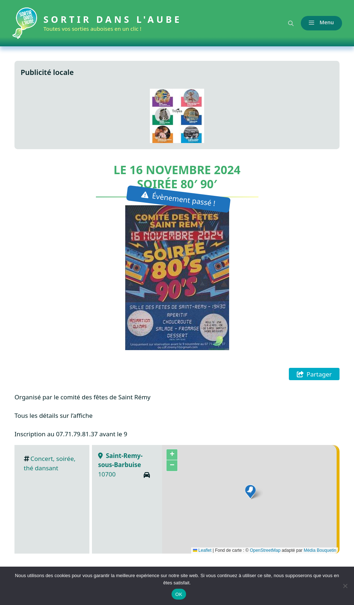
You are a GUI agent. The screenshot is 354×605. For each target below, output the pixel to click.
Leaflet (202, 550)
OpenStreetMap (265, 550)
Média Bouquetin (320, 550)
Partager (319, 374)
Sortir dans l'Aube (115, 19)
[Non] (345, 585)
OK (178, 594)
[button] (288, 23)
